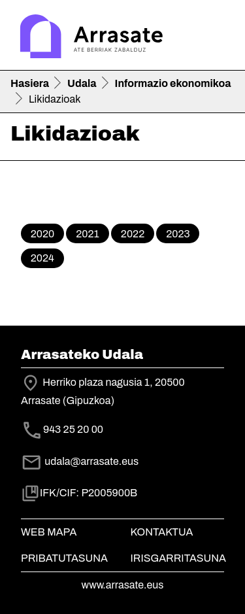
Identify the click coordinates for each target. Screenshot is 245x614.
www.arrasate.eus (123, 584)
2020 (42, 233)
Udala (82, 83)
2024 (42, 258)
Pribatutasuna (64, 558)
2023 (177, 233)
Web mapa (48, 531)
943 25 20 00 (73, 429)
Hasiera (29, 83)
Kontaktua (162, 531)
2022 (132, 233)
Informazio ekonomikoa (173, 83)
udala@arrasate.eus (80, 461)
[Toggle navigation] (216, 38)
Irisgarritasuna (179, 558)
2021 (87, 233)
